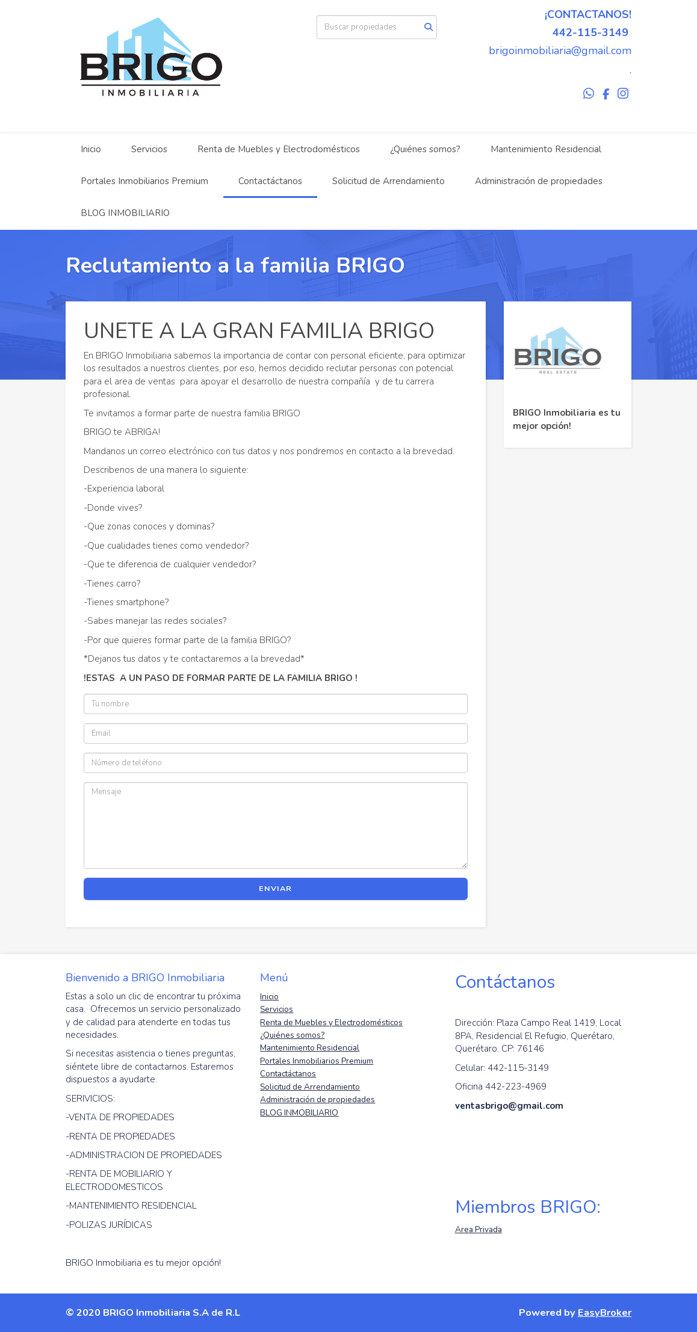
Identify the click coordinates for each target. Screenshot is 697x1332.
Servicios (149, 149)
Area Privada (478, 1229)
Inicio (91, 149)
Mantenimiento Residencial (546, 149)
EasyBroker (604, 1312)
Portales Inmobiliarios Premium (144, 181)
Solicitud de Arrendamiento (388, 181)
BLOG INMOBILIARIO (125, 213)
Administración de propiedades (539, 181)
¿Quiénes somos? (425, 149)
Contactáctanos (270, 181)
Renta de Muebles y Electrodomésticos (278, 149)
